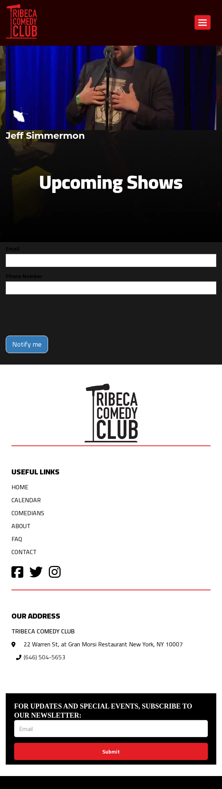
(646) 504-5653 (44, 657)
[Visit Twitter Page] (36, 571)
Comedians (27, 513)
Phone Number (24, 276)
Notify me (27, 344)
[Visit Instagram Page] (55, 571)
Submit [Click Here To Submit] (111, 752)
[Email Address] (111, 728)
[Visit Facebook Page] (17, 571)
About (21, 526)
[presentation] (64, 315)
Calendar (26, 500)
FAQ (16, 539)
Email (12, 248)
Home (19, 487)
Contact (24, 552)
